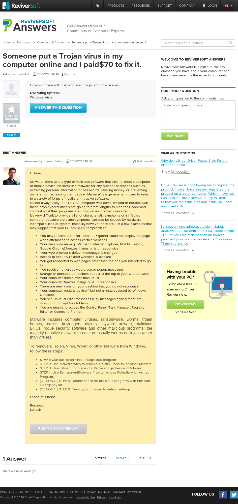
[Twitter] (234, 498)
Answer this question (58, 108)
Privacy (102, 497)
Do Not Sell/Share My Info (89, 492)
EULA (38, 492)
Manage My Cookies (128, 492)
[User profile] (11, 182)
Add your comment (58, 429)
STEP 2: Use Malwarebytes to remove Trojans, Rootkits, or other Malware (96, 364)
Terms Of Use (85, 497)
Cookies (115, 497)
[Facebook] (223, 498)
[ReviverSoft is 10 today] (87, 5)
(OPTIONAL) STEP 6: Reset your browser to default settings (85, 389)
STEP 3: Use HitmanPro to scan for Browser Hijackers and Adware (90, 368)
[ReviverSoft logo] (21, 5)
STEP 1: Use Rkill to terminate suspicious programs (79, 360)
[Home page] (97, 5)
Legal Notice (55, 492)
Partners (25, 492)
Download (185, 304)
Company (7, 492)
